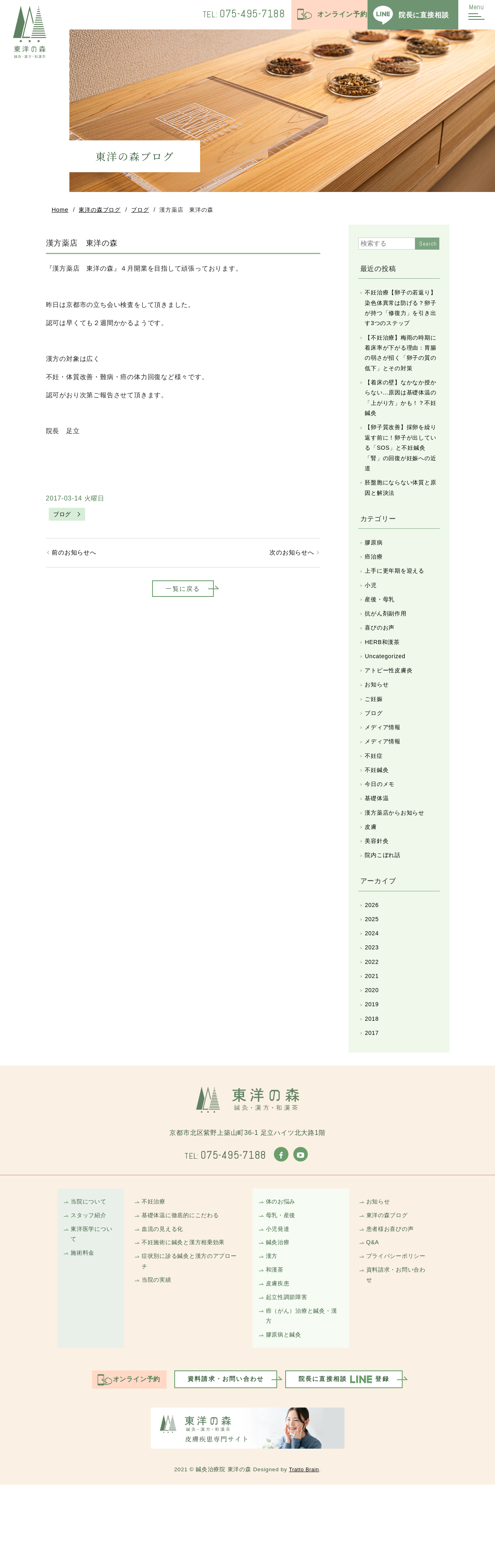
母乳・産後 (282, 1284)
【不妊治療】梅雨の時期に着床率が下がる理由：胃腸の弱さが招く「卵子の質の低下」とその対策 (401, 371)
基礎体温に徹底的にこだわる (183, 1284)
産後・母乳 (381, 634)
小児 (372, 618)
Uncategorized (387, 695)
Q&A (373, 1313)
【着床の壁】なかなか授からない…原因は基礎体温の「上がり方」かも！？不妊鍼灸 (401, 420)
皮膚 (372, 879)
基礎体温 (378, 848)
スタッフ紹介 (90, 1284)
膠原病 (375, 572)
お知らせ (378, 726)
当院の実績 (158, 1354)
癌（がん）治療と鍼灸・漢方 (301, 1392)
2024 (373, 991)
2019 (373, 1067)
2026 (373, 960)
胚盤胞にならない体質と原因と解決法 (401, 516)
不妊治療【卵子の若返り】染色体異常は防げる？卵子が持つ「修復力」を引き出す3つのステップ (399, 317)
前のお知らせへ (76, 556)
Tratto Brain (304, 1549)
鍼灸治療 (279, 1313)
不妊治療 (154, 1269)
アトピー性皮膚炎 (391, 710)
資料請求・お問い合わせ (398, 1349)
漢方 (272, 1328)
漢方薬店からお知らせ (397, 864)
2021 (373, 1037)
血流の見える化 (164, 1299)
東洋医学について (93, 1305)
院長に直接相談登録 (352, 1459)
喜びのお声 (381, 664)
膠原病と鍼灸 (285, 1413)
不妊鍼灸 (378, 818)
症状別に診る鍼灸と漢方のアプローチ (190, 1334)
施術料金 (83, 1324)
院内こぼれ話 (385, 909)
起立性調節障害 (288, 1372)
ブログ (140, 211)
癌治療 (375, 588)
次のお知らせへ (290, 556)
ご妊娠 (375, 741)
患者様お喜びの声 (392, 1299)
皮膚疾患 (279, 1357)
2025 (373, 975)
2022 (373, 1021)
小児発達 (279, 1299)
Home (60, 211)
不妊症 (375, 802)
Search (428, 245)
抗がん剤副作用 (388, 649)
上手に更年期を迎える (397, 603)
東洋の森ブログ (100, 211)
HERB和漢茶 (384, 680)
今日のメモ (381, 833)
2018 (373, 1083)
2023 (373, 1006)
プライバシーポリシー (398, 1328)
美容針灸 (378, 894)
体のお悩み (282, 1269)
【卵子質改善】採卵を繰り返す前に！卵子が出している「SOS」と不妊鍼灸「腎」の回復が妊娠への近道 (401, 473)
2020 (373, 1052)
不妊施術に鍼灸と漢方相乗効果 (186, 1313)
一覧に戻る (183, 593)
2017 (373, 1098)
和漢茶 (275, 1343)
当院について (90, 1269)
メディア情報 (385, 772)
